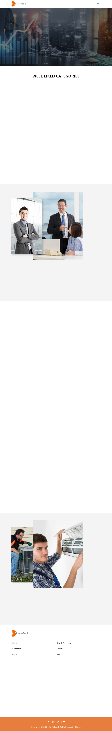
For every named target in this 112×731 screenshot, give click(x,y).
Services (60, 649)
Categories (16, 649)
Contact (15, 654)
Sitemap (60, 654)
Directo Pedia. (51, 727)
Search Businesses (64, 643)
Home (14, 643)
